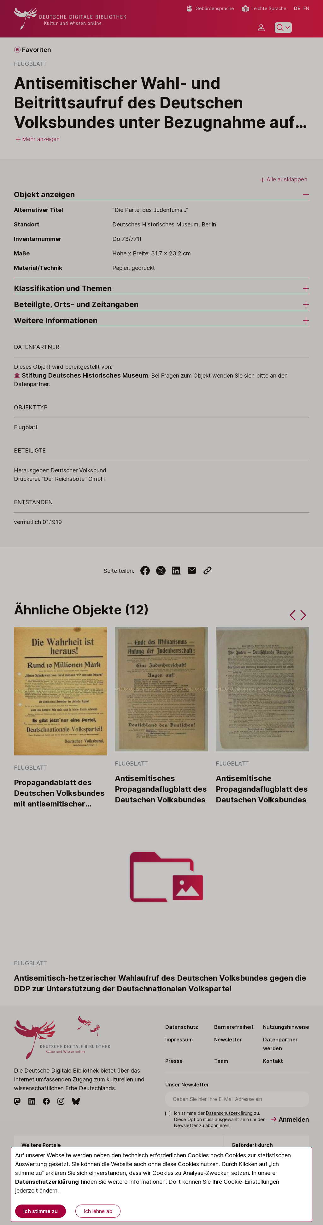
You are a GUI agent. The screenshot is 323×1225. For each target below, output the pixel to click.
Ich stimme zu (40, 1211)
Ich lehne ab (98, 1211)
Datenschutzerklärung (47, 1181)
